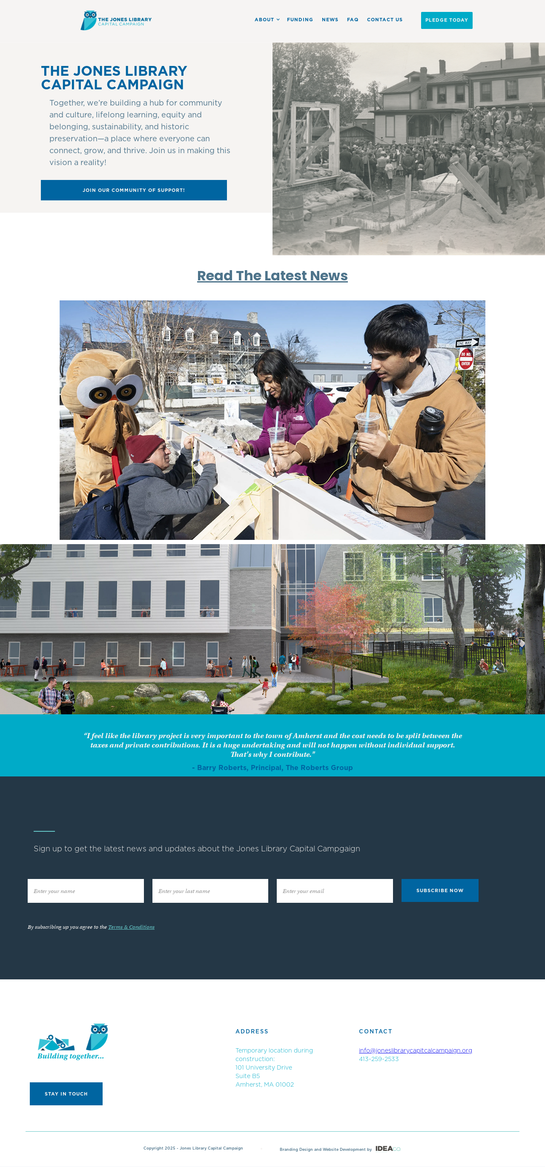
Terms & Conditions (131, 927)
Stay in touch (66, 1094)
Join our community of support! (134, 190)
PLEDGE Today (446, 20)
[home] (116, 20)
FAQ (353, 19)
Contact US (385, 19)
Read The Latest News (272, 275)
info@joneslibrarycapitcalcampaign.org (415, 1051)
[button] (265, 19)
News (330, 19)
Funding (300, 19)
